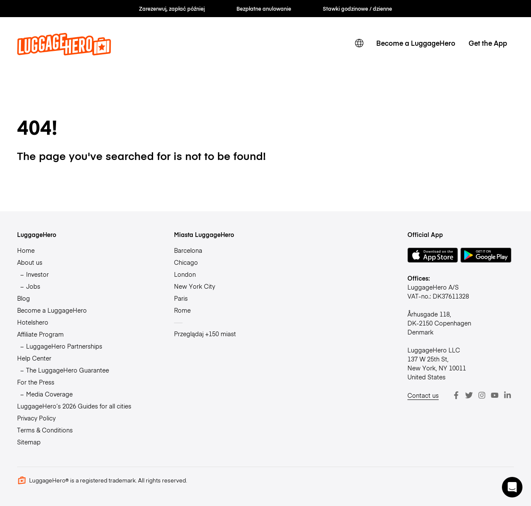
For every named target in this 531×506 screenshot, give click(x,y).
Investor (37, 274)
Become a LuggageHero (415, 42)
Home (26, 250)
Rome (182, 310)
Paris (181, 298)
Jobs (33, 286)
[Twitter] (469, 395)
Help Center (34, 358)
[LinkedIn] (507, 395)
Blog (23, 298)
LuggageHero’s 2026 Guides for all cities (74, 406)
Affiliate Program (40, 334)
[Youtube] (495, 395)
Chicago (186, 262)
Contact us (423, 395)
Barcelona (188, 250)
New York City (194, 286)
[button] (512, 487)
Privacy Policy (36, 418)
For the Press (35, 382)
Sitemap (29, 442)
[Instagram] (482, 395)
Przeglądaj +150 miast (205, 333)
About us (29, 262)
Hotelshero (32, 322)
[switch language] (358, 43)
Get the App (488, 42)
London (185, 274)
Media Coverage (49, 394)
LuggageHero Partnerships (64, 346)
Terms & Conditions (45, 430)
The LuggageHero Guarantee (67, 370)
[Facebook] (456, 395)
